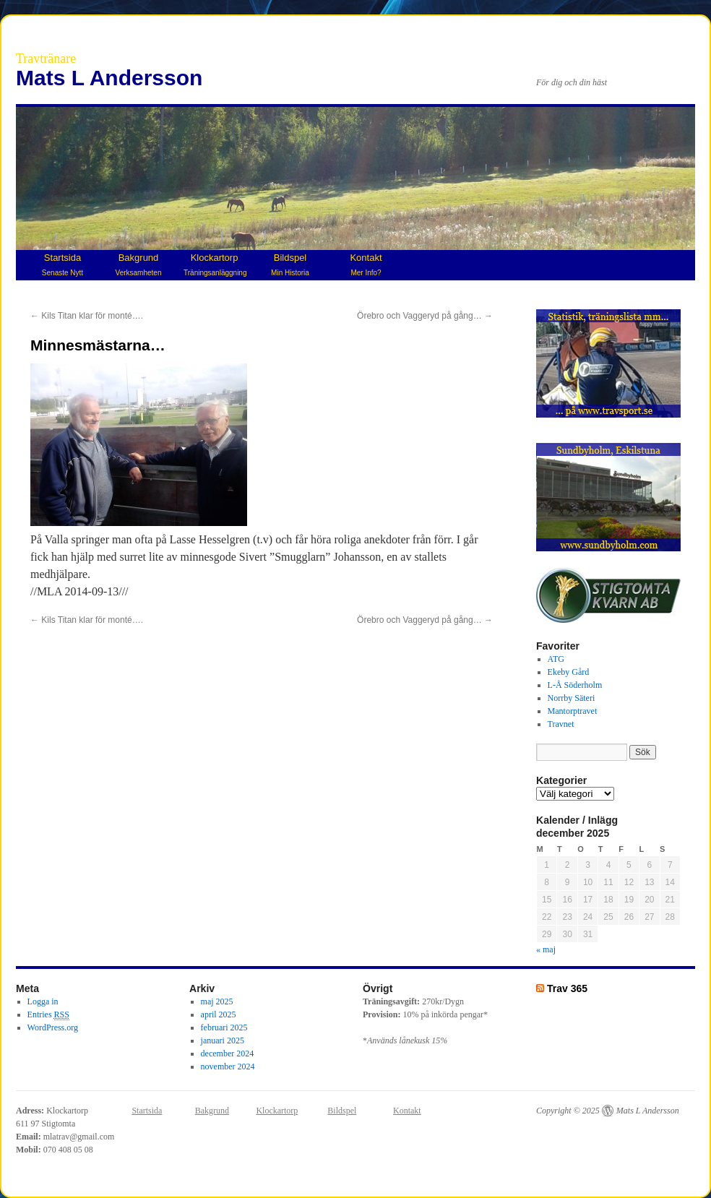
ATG (556, 659)
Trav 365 (567, 988)
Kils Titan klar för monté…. (86, 316)
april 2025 (218, 1014)
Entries (48, 1014)
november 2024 (228, 1066)
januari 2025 (222, 1040)
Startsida (62, 264)
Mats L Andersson (109, 78)
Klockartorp (215, 264)
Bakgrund (139, 264)
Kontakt (366, 264)
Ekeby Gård (569, 672)
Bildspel (290, 264)
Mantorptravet (573, 711)
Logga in (43, 1001)
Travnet (561, 724)
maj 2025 (217, 1001)
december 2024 (227, 1053)
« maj (546, 949)
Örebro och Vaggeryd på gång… (425, 316)
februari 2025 (224, 1027)
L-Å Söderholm (575, 685)
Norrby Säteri (571, 698)
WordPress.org (52, 1027)
